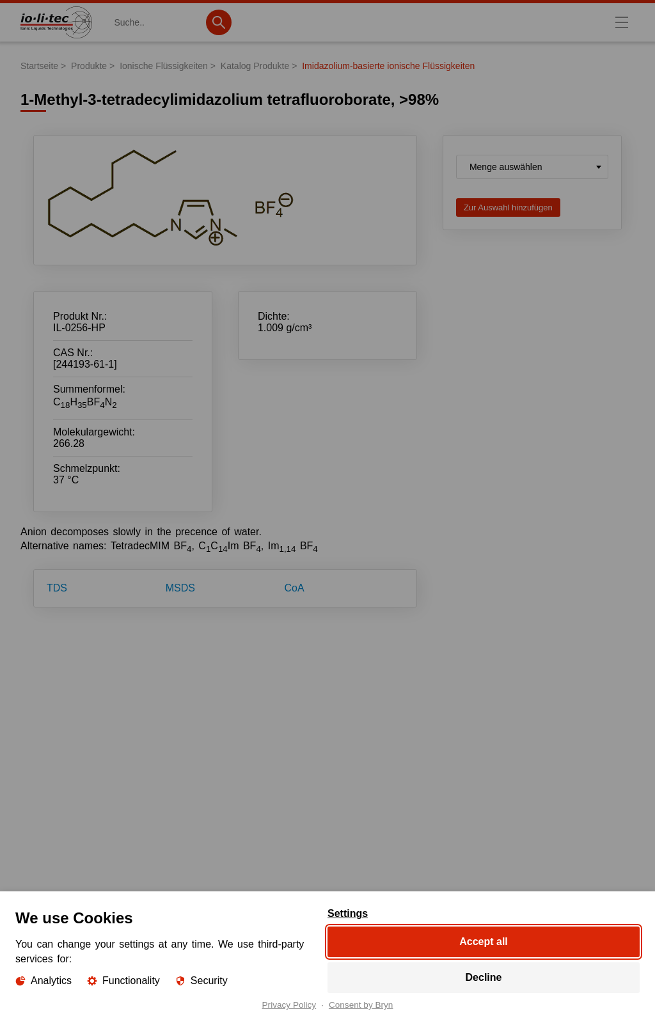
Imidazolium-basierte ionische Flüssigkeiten (388, 66)
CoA (294, 588)
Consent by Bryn (361, 1005)
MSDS (180, 588)
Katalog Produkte (255, 66)
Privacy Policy (289, 1005)
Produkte (89, 66)
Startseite (39, 66)
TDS (57, 588)
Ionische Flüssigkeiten (164, 66)
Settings (348, 914)
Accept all (483, 941)
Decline (484, 977)
